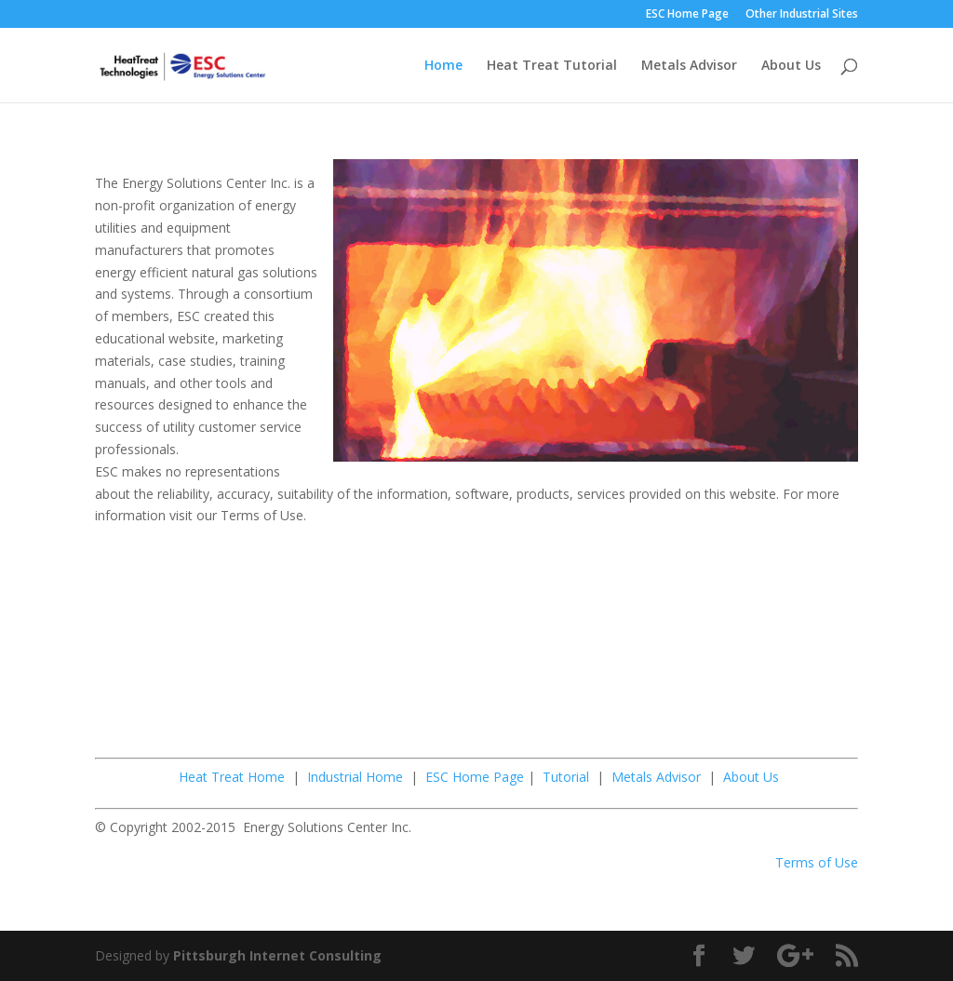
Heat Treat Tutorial (552, 66)
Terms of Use (816, 862)
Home (443, 66)
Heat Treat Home (232, 777)
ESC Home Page (687, 14)
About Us (791, 66)
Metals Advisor (689, 66)
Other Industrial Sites (801, 14)
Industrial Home (355, 777)
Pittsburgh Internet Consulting (277, 955)
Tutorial (566, 777)
